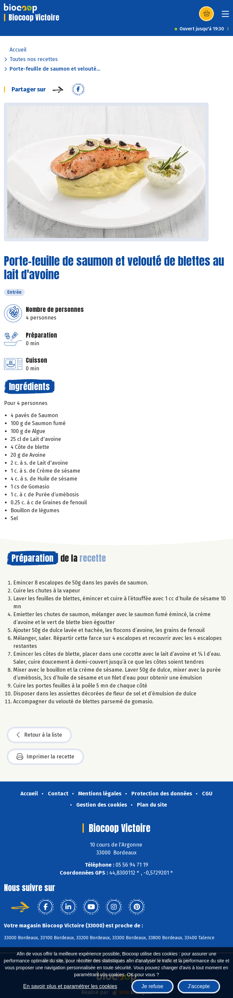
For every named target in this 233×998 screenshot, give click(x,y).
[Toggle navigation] (225, 16)
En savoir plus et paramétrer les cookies (70, 986)
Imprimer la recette (45, 756)
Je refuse (152, 986)
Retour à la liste (39, 735)
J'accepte (199, 986)
